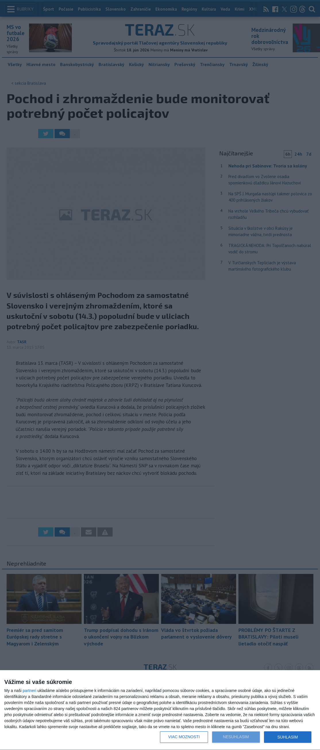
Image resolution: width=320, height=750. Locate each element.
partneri (29, 691)
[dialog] (160, 710)
